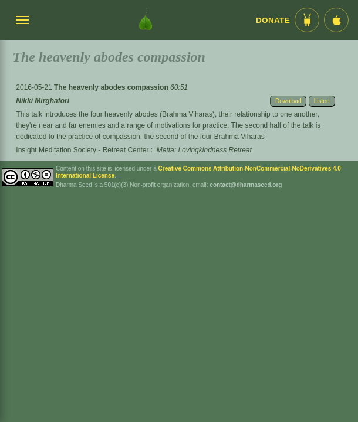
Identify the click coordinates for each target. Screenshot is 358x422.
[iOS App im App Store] (336, 20)
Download (288, 101)
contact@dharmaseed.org (246, 185)
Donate (273, 20)
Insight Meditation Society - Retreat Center (82, 150)
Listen (322, 101)
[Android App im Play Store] (307, 20)
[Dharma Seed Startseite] (145, 20)
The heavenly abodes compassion (112, 87)
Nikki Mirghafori (42, 101)
